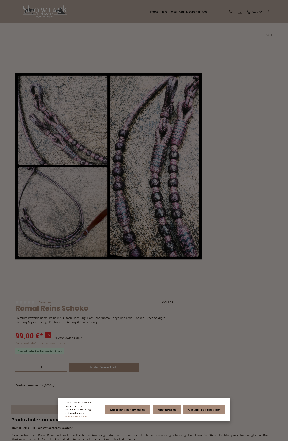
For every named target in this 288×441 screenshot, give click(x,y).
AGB (154, 385)
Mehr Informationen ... (77, 416)
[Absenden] (85, 398)
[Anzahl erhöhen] (199, 114)
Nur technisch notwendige (129, 411)
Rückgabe (203, 367)
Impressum (159, 367)
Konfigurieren (167, 411)
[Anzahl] (186, 114)
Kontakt (202, 373)
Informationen (166, 356)
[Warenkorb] (254, 12)
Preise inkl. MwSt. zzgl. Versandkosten (195, 90)
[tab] (77, 263)
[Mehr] (269, 12)
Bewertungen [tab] (210, 263)
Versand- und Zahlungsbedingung (163, 376)
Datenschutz (159, 391)
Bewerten (199, 45)
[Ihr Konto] (240, 12)
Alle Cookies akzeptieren (204, 411)
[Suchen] (231, 12)
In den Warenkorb (238, 114)
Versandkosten (179, 436)
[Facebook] (144, 427)
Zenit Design (63, 436)
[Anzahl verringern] (174, 114)
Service (204, 356)
